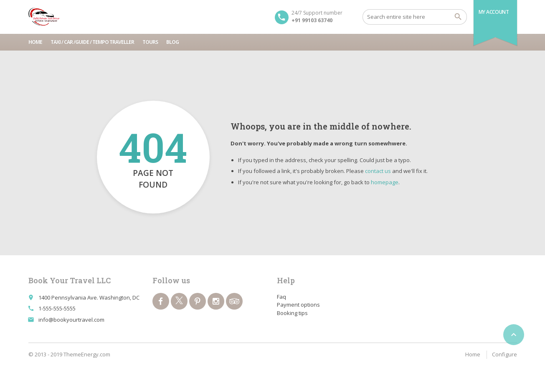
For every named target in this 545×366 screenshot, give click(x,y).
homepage (384, 182)
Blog (172, 42)
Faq (281, 296)
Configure (504, 354)
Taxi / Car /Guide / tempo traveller (92, 42)
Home (35, 42)
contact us (378, 171)
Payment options (298, 304)
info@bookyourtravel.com (71, 319)
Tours (150, 42)
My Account (494, 11)
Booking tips (292, 313)
